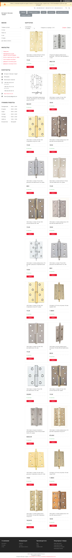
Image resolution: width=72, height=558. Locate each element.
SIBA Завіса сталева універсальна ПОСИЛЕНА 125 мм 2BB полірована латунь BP (35, 515)
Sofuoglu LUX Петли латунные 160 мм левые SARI (59, 473)
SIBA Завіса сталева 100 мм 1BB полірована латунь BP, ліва (35, 140)
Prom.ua (43, 553)
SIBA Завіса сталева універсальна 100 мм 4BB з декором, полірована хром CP (36, 264)
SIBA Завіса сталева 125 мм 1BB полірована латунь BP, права (58, 98)
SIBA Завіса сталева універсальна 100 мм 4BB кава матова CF (59, 514)
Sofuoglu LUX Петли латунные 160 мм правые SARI (59, 306)
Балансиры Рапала (58, 548)
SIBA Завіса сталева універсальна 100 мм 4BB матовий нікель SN (59, 222)
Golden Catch (40, 546)
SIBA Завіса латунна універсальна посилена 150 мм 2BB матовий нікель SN (59, 348)
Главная (23, 12)
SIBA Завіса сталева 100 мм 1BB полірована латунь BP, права (35, 306)
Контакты (51, 12)
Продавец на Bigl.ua (36, 555)
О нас (43, 12)
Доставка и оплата (62, 12)
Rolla (38, 545)
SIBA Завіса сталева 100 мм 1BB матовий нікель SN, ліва (35, 347)
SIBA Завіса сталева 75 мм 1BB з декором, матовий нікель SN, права (35, 181)
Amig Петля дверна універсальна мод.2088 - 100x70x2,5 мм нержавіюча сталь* (59, 56)
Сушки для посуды (58, 545)
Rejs (37, 543)
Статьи (3, 30)
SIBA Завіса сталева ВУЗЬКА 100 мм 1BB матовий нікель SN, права (59, 181)
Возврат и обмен (26, 15)
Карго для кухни (57, 543)
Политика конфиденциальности (49, 556)
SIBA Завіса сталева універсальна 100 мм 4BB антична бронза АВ (59, 140)
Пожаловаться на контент (35, 556)
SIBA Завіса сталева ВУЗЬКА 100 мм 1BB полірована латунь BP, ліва (36, 55)
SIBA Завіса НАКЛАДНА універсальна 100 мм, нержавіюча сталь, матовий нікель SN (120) (36, 99)
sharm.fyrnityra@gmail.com (10, 96)
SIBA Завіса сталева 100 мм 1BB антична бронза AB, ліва (35, 222)
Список (69, 27)
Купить (30, 66)
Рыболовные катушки (59, 546)
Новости (3, 32)
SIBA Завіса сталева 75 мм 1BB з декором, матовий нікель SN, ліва (58, 263)
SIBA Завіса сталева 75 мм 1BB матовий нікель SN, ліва (34, 389)
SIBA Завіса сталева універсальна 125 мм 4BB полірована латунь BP (59, 430)
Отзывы (3, 38)
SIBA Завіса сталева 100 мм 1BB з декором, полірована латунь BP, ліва (36, 473)
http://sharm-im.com (8, 93)
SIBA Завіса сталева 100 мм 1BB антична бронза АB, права (58, 389)
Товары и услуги (33, 12)
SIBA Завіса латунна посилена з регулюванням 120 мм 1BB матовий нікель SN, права (36, 431)
